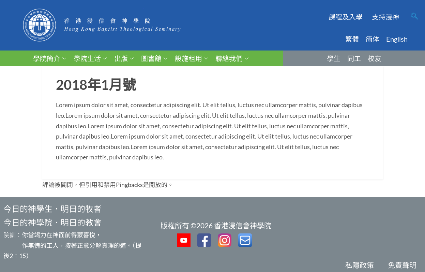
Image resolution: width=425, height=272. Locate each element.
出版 (124, 58)
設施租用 (191, 58)
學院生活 (90, 58)
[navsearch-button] (414, 17)
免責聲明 (402, 265)
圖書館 (154, 58)
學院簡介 (49, 58)
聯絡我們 (231, 58)
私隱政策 (359, 265)
